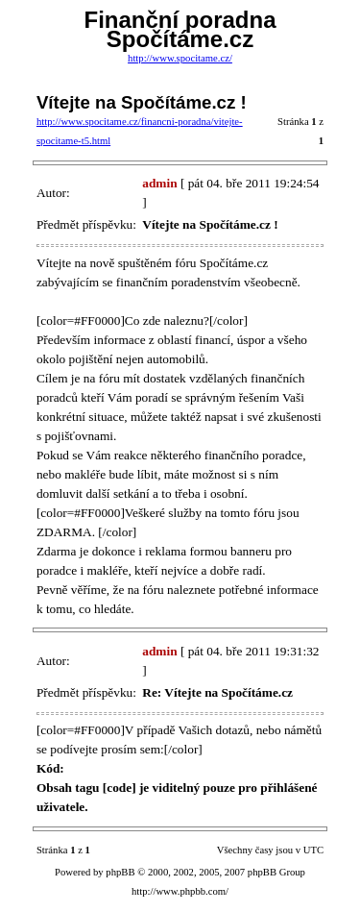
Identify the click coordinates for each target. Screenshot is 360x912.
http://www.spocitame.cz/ (180, 58)
